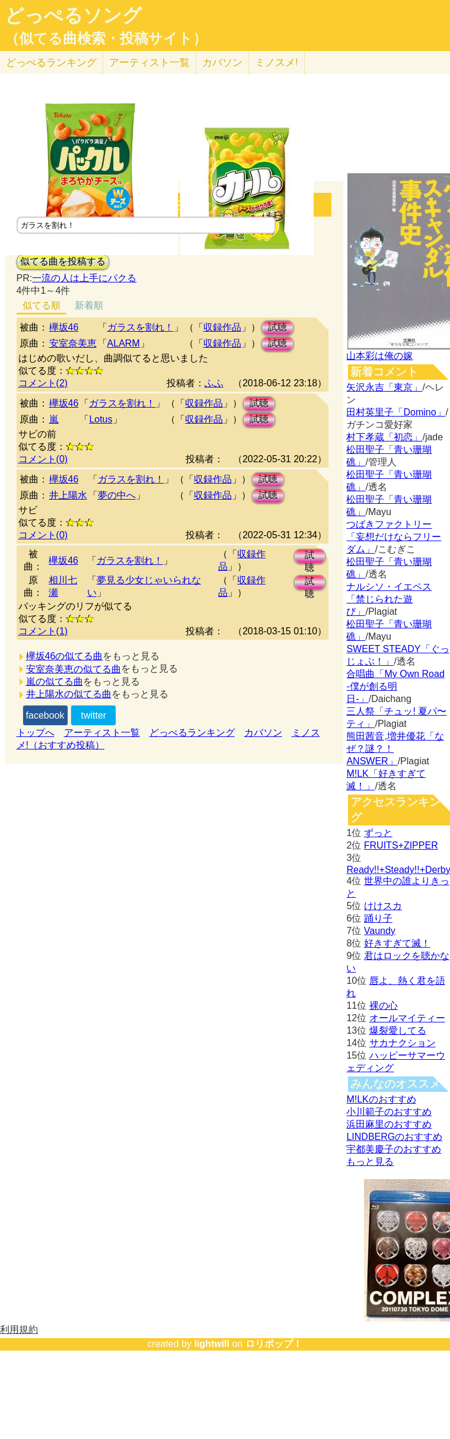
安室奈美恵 (73, 343)
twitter (93, 715)
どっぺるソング (73, 15)
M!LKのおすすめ (381, 1099)
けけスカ (383, 906)
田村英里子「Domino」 (395, 412)
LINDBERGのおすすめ (394, 1137)
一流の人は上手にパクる (84, 278)
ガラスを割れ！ (140, 327)
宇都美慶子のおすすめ (393, 1149)
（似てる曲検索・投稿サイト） (106, 38)
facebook (45, 715)
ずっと (378, 833)
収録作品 (222, 327)
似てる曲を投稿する (63, 261)
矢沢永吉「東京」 (384, 387)
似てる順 (41, 305)
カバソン (222, 62)
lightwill (211, 1344)
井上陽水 (68, 495)
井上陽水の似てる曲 (68, 694)
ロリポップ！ (273, 1344)
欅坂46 (64, 327)
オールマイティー (407, 1018)
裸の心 (383, 1005)
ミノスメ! (276, 62)
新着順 (89, 305)
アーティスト (149, 62)
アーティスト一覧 (102, 733)
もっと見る (370, 1162)
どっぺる (51, 62)
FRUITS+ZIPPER (401, 845)
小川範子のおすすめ (389, 1112)
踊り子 (378, 918)
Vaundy (379, 931)
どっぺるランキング (192, 733)
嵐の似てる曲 (54, 681)
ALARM (123, 343)
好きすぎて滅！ (397, 943)
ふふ (214, 383)
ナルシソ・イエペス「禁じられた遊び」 (389, 599)
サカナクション (402, 1043)
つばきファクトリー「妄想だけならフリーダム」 (393, 536)
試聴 (277, 327)
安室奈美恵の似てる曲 (73, 669)
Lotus (100, 419)
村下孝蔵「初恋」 (384, 437)
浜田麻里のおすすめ (389, 1124)
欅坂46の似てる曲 (64, 656)
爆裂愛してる (397, 1030)
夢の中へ (117, 495)
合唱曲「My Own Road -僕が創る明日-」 (395, 686)
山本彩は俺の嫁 (379, 356)
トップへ (36, 733)
